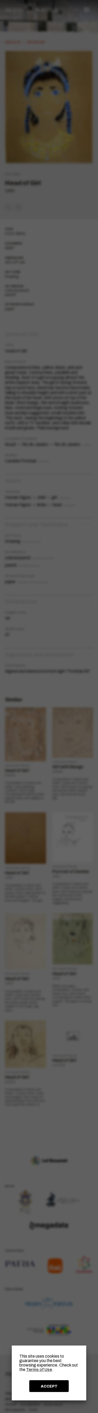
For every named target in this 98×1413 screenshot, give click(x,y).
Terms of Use (39, 1369)
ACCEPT (49, 1386)
